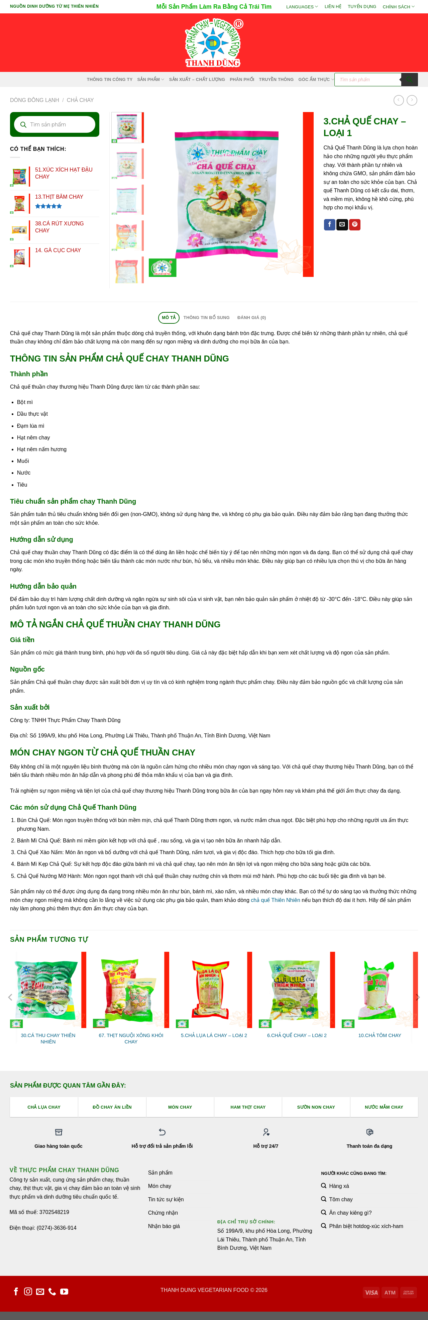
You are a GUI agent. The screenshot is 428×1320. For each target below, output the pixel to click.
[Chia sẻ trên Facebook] (329, 224)
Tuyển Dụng (362, 6)
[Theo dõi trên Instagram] (28, 1292)
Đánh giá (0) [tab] (251, 317)
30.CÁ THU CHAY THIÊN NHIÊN (48, 1038)
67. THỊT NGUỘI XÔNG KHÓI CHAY (131, 1038)
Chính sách (399, 6)
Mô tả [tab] (169, 317)
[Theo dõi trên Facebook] (16, 1292)
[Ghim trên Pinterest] (354, 224)
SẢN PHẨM (150, 79)
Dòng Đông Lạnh (34, 100)
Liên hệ (333, 6)
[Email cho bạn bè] (342, 224)
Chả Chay (80, 100)
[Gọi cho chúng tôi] (52, 1292)
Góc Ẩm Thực (317, 79)
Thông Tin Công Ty (110, 79)
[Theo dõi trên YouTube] (64, 1292)
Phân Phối (242, 79)
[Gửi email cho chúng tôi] (40, 1292)
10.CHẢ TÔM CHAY (379, 1035)
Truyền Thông (276, 79)
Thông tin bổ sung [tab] (207, 317)
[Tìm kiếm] (409, 79)
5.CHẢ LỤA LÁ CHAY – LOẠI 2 (214, 1035)
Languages (302, 6)
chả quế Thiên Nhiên (275, 900)
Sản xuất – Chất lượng (197, 79)
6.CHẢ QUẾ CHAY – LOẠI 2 (297, 1035)
